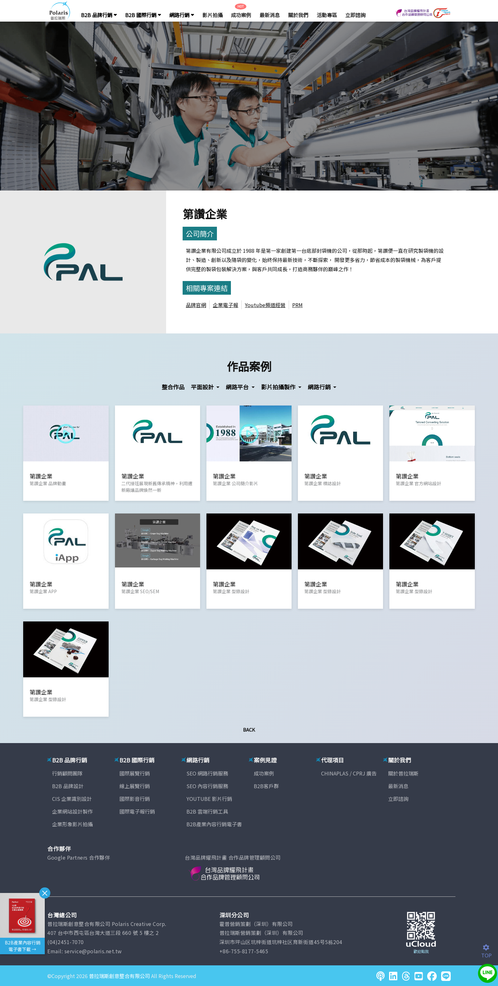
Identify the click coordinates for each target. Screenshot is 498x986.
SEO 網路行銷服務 (207, 773)
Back (249, 729)
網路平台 (238, 387)
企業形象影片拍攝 (72, 824)
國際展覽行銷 (134, 773)
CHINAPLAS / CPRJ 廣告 (349, 773)
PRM (297, 305)
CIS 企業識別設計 (72, 798)
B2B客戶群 (266, 786)
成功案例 (241, 15)
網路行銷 (181, 15)
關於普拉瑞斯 (403, 773)
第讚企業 (205, 213)
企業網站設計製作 (72, 811)
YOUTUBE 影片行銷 (209, 798)
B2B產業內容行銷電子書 (214, 824)
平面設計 (203, 387)
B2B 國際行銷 (143, 15)
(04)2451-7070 (65, 942)
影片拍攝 (212, 15)
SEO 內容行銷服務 (207, 786)
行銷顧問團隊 (67, 773)
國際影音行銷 (134, 798)
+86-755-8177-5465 (243, 951)
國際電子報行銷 (137, 811)
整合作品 (173, 387)
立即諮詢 (355, 15)
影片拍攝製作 (279, 387)
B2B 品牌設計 (68, 786)
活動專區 (327, 15)
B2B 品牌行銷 (99, 15)
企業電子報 (225, 305)
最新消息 (269, 15)
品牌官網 (196, 305)
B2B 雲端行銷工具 (207, 811)
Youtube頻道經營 (265, 305)
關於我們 (298, 15)
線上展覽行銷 (134, 786)
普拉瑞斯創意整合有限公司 (119, 976)
